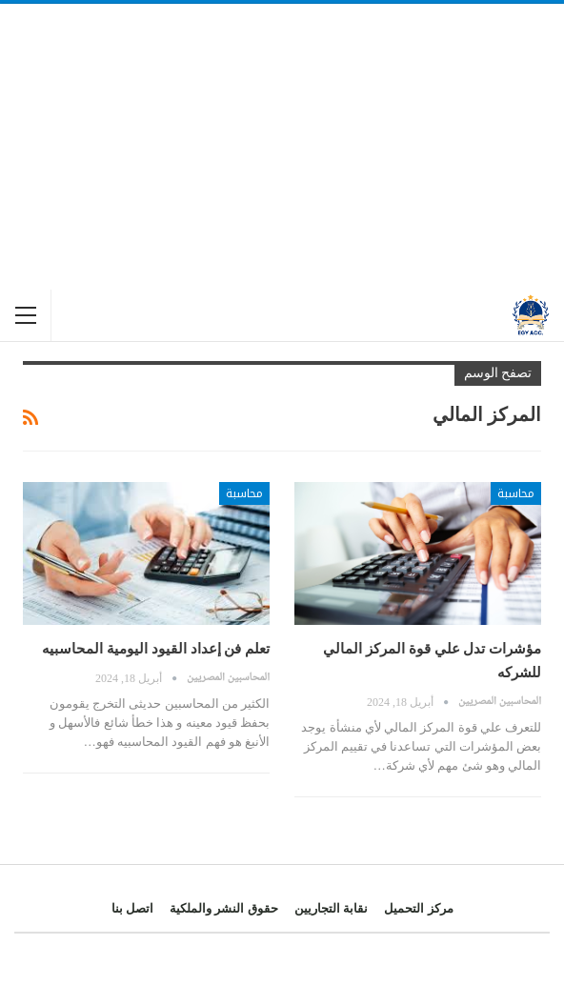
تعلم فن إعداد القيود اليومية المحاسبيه (156, 648)
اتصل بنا (132, 908)
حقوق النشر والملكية (224, 908)
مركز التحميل (418, 908)
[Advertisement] (282, 146)
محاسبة (515, 493)
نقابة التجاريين (331, 908)
